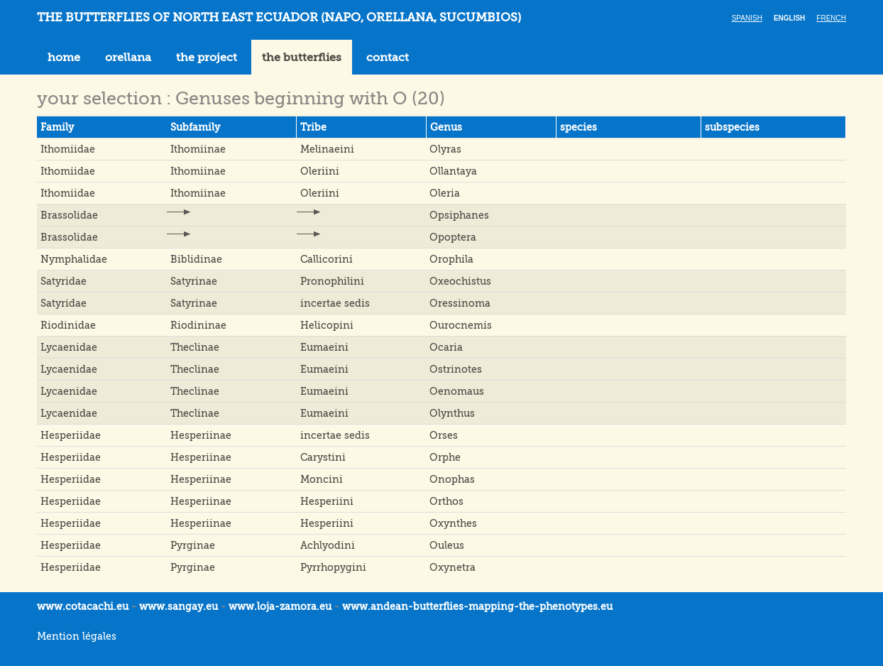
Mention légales (76, 636)
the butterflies (301, 57)
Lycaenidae (68, 347)
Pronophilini (332, 281)
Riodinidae (68, 325)
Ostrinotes (455, 369)
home (64, 57)
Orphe (445, 457)
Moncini (321, 479)
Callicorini (326, 259)
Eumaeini (324, 347)
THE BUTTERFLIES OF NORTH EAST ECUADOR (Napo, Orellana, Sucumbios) (279, 17)
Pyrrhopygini (333, 567)
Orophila (451, 259)
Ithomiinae (198, 149)
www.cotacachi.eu (82, 606)
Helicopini (326, 325)
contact (387, 57)
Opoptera (452, 237)
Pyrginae (192, 545)
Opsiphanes (459, 215)
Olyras (445, 149)
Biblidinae (196, 259)
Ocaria (446, 347)
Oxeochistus (460, 281)
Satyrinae (193, 281)
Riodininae (198, 325)
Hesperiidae (70, 435)
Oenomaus (456, 391)
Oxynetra (452, 567)
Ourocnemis (460, 325)
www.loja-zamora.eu (280, 606)
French (831, 18)
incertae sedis (335, 303)
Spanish (747, 18)
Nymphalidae (73, 259)
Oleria (444, 193)
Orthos (446, 501)
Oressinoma (459, 303)
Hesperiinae (200, 435)
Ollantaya (453, 171)
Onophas (452, 479)
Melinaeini (327, 149)
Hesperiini (326, 501)
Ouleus (446, 545)
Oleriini (319, 171)
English (789, 18)
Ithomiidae (67, 149)
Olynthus (452, 413)
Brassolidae (69, 215)
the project (206, 57)
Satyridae (63, 281)
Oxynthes (453, 523)
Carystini (323, 457)
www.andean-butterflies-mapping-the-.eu (477, 606)
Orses (443, 435)
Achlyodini (327, 545)
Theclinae (194, 347)
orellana (128, 57)
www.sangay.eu (178, 606)
